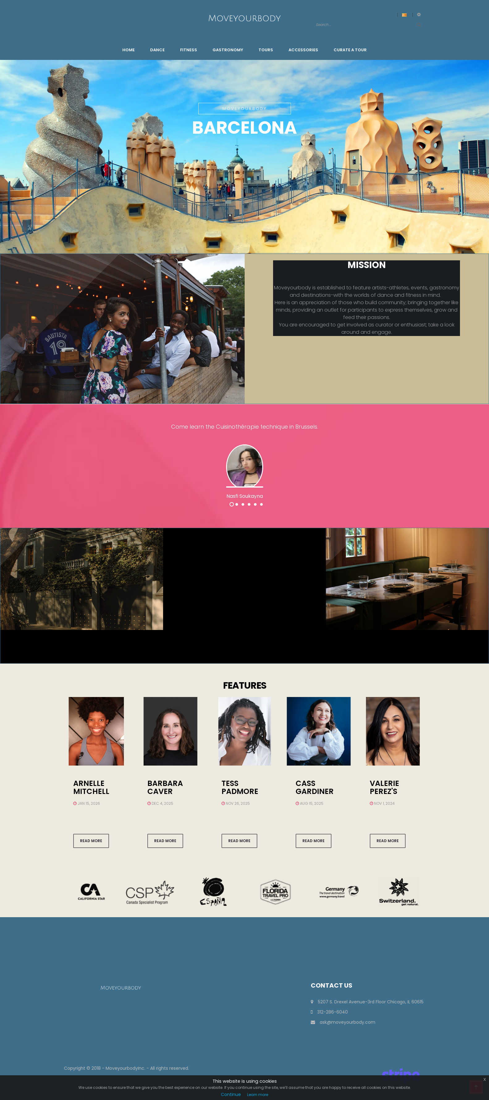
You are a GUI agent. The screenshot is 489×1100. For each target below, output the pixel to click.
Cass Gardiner (315, 787)
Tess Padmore (239, 787)
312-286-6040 (329, 1012)
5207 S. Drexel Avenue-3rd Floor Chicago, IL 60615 (367, 1002)
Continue (231, 1094)
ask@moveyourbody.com (343, 1022)
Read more (91, 840)
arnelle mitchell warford (92, 791)
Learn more (257, 1094)
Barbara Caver (165, 787)
